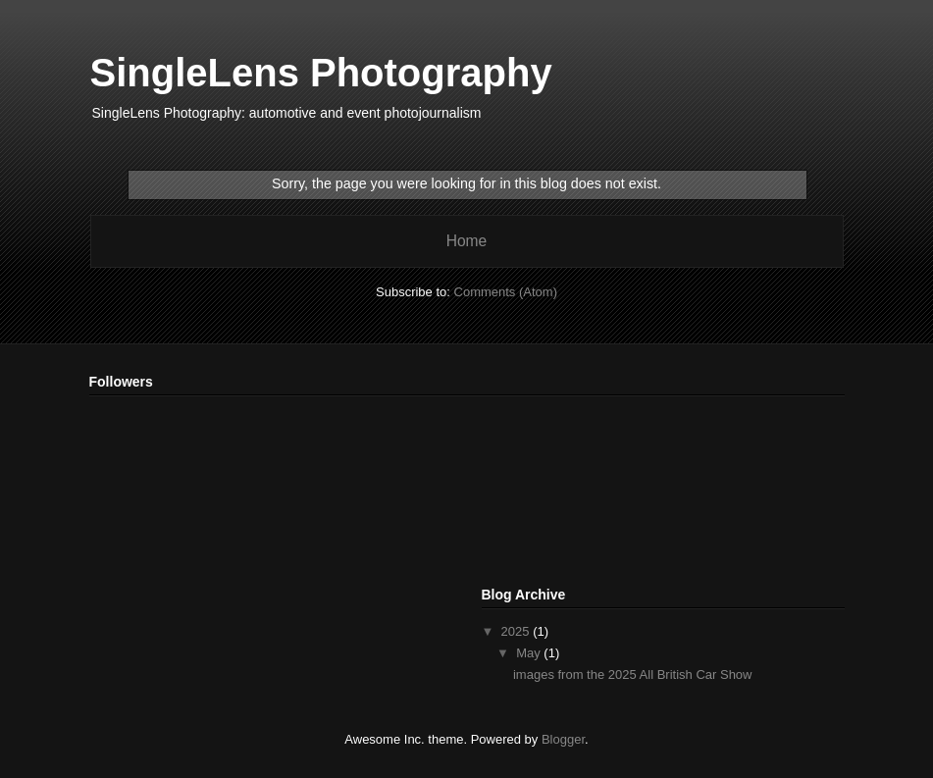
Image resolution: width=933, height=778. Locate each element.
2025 (517, 631)
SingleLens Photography (321, 72)
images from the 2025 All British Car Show (632, 674)
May (530, 653)
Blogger (563, 739)
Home (467, 241)
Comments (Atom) (505, 292)
